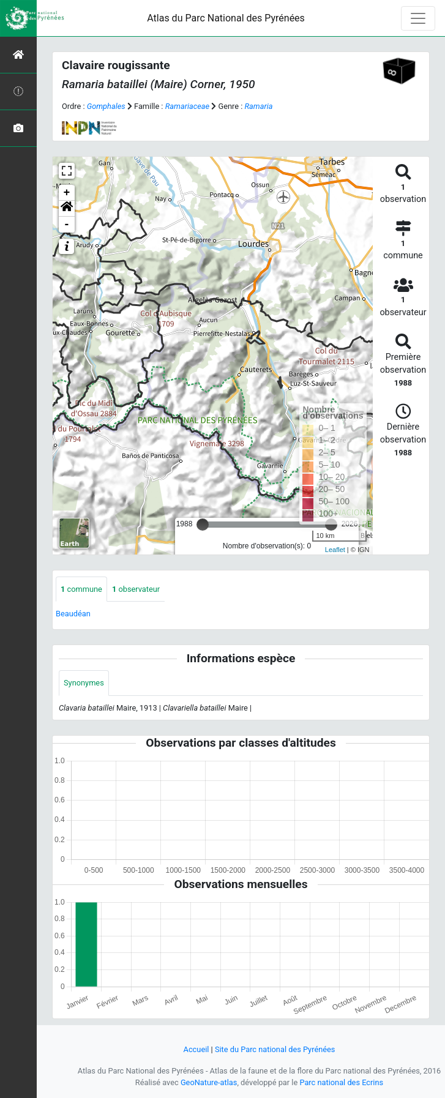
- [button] (67, 224)
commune (81, 589)
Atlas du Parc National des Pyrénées (226, 18)
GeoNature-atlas (209, 1082)
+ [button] (67, 192)
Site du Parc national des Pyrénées (275, 1049)
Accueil (196, 1049)
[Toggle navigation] (418, 18)
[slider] (202, 524)
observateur (136, 589)
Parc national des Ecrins (341, 1082)
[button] (67, 209)
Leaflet (335, 549)
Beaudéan (73, 613)
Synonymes (84, 682)
